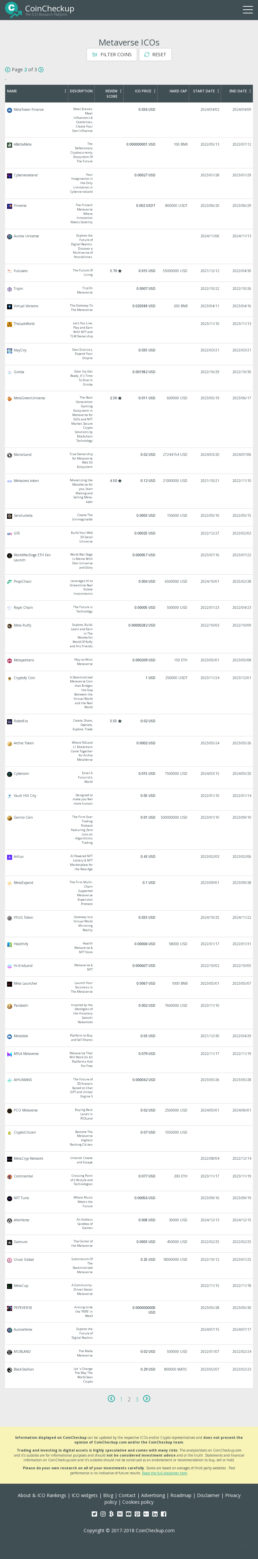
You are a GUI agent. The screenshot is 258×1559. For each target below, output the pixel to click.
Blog (108, 1495)
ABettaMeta (129, 153)
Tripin (129, 290)
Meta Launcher (129, 987)
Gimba (129, 378)
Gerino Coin (129, 830)
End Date (240, 91)
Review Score (113, 93)
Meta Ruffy (129, 636)
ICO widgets (85, 1495)
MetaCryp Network (129, 1160)
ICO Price (145, 91)
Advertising (153, 1495)
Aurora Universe (129, 246)
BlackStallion (129, 1375)
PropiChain (129, 587)
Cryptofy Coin (129, 692)
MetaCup (129, 1290)
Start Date (206, 91)
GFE (129, 537)
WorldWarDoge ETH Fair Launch (129, 561)
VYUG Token (129, 923)
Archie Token (129, 751)
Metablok (129, 1038)
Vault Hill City (129, 800)
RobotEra (129, 725)
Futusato (129, 272)
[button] (244, 1545)
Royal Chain (129, 609)
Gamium (129, 1243)
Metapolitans (129, 662)
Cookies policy (138, 1502)
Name (36, 91)
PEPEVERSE (129, 1312)
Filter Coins (112, 54)
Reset (155, 54)
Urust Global (129, 1266)
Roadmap (180, 1495)
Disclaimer (208, 1495)
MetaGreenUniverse (129, 419)
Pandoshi (129, 1014)
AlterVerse (129, 1224)
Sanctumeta (129, 517)
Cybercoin (129, 778)
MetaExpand (129, 893)
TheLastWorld (129, 330)
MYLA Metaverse (129, 1060)
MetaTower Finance (129, 120)
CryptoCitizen (129, 1138)
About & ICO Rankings (42, 1495)
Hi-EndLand (129, 967)
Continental (129, 1180)
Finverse (129, 214)
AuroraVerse (129, 1333)
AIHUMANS (129, 1088)
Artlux (129, 863)
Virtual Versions (129, 308)
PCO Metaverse (129, 1114)
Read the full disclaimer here (164, 1473)
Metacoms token (129, 491)
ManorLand (129, 461)
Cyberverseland (129, 183)
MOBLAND (129, 1353)
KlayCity (129, 354)
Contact (127, 1495)
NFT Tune (129, 1202)
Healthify (129, 948)
